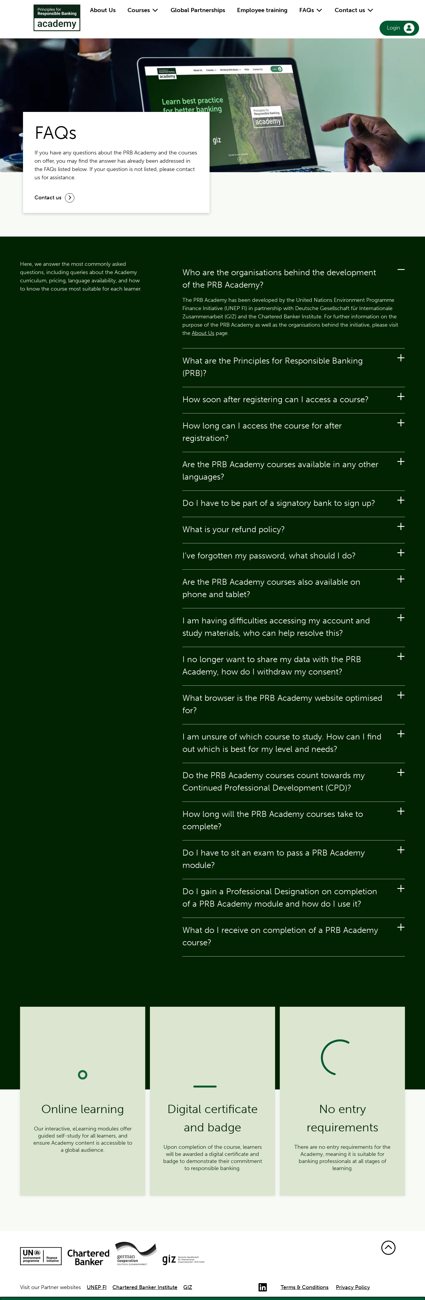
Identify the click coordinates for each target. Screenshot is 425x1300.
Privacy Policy (353, 1287)
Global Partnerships (198, 10)
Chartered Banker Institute (144, 1287)
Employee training (262, 10)
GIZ (187, 1287)
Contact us (354, 10)
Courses (143, 10)
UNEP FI (97, 1287)
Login (400, 28)
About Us (103, 10)
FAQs (311, 10)
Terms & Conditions (304, 1287)
